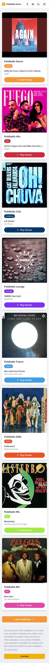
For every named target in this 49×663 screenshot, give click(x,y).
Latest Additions (24, 619)
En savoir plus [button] (11, 649)
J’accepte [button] (24, 656)
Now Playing (24, 79)
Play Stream (24, 154)
